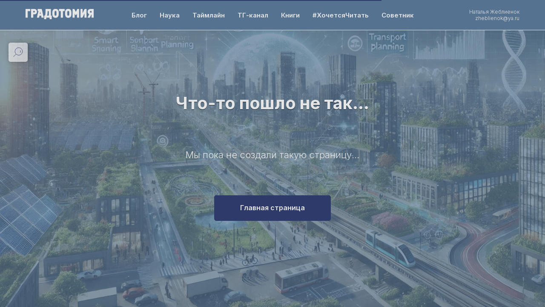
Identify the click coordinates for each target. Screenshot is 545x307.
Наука (170, 15)
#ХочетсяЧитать (341, 15)
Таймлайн (208, 15)
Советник (398, 15)
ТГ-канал (253, 15)
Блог (139, 15)
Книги (290, 15)
